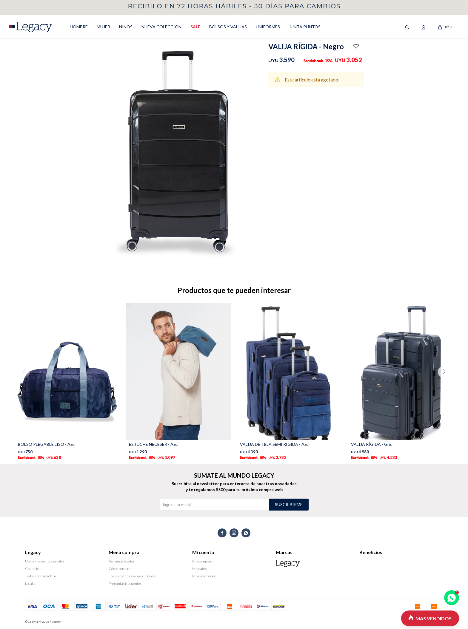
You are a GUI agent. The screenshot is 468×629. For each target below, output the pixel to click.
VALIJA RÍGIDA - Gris (371, 444)
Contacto (32, 568)
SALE (195, 26)
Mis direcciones (203, 576)
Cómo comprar (120, 568)
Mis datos (199, 568)
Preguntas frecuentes (125, 583)
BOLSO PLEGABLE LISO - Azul (47, 444)
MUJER (103, 26)
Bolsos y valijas (228, 26)
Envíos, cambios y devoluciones (132, 576)
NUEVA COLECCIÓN (161, 26)
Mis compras (202, 561)
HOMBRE (79, 26)
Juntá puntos (305, 26)
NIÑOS (126, 26)
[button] (446, 383)
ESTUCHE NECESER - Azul (153, 444)
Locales (30, 583)
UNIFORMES (268, 26)
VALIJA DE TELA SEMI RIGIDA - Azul (275, 444)
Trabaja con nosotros (40, 576)
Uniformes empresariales (44, 561)
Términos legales (121, 561)
